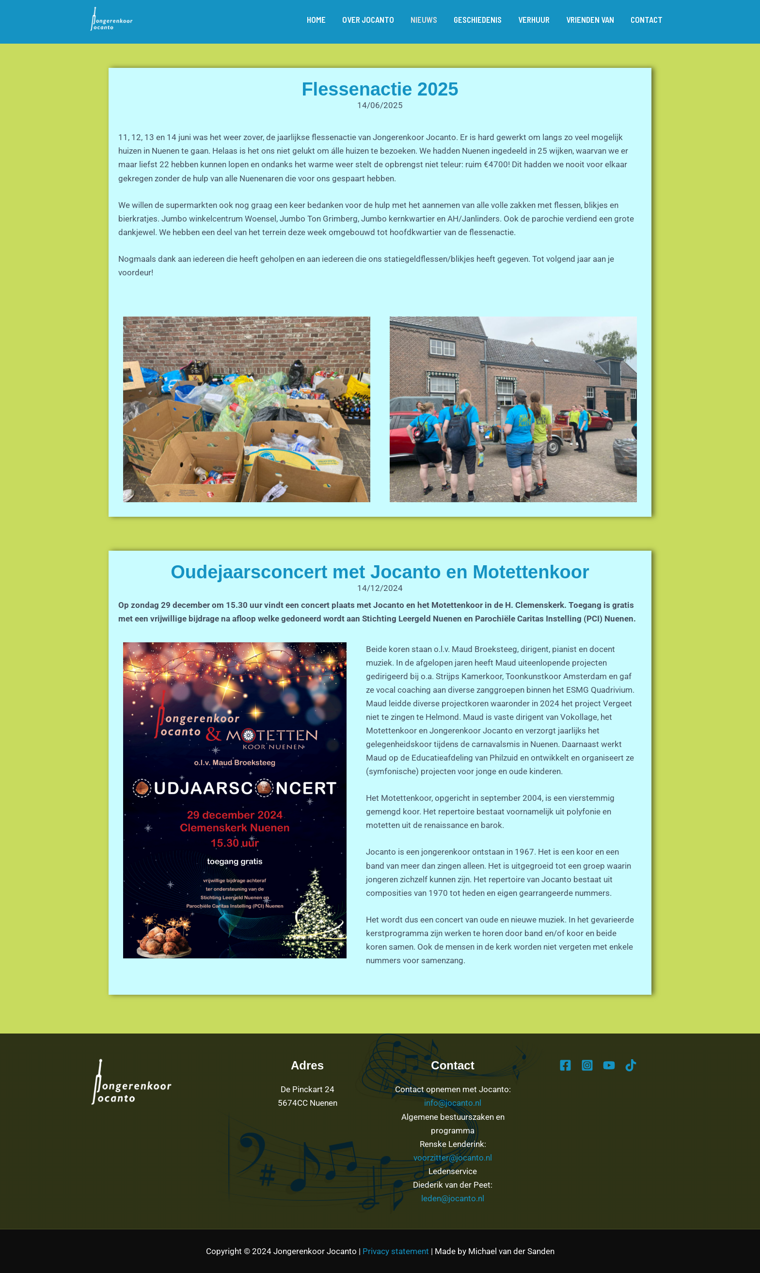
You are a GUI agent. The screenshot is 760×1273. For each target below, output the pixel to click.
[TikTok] (631, 1065)
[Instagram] (587, 1065)
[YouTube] (609, 1065)
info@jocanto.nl (452, 1103)
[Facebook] (565, 1065)
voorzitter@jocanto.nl (452, 1157)
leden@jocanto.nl (452, 1198)
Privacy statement (396, 1251)
